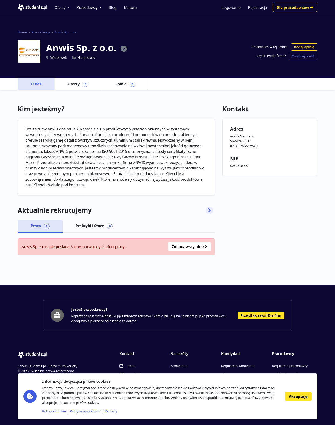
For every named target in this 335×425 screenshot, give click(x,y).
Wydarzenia (179, 366)
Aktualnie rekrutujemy (115, 210)
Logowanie (231, 7)
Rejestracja (257, 7)
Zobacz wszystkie (189, 246)
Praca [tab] (40, 226)
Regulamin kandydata (238, 366)
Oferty (60, 7)
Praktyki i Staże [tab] (94, 226)
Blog (113, 7)
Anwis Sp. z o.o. (66, 32)
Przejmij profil (303, 56)
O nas (36, 83)
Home (22, 32)
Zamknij (111, 411)
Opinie (124, 84)
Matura (130, 7)
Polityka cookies (54, 411)
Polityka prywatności (85, 411)
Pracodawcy (87, 7)
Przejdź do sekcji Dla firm (261, 315)
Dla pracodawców (295, 7)
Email (131, 366)
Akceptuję (298, 396)
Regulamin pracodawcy (290, 366)
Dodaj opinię (304, 47)
